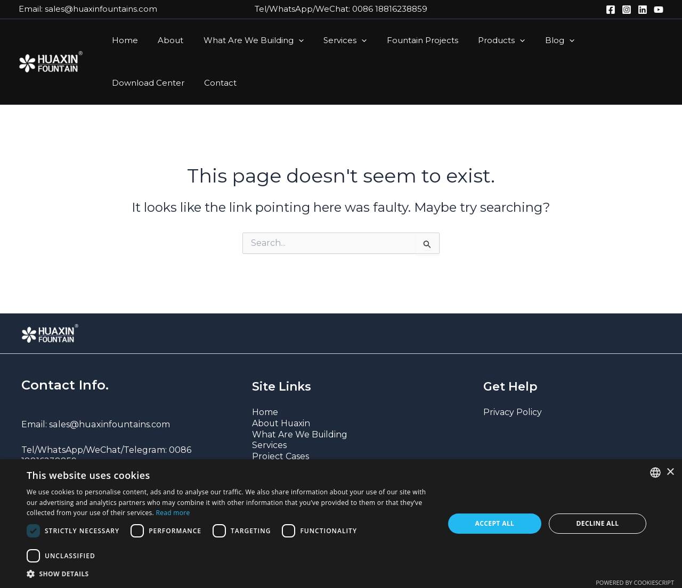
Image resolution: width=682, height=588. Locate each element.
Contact (126, 83)
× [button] (670, 472)
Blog (533, 40)
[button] (288, 40)
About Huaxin (282, 423)
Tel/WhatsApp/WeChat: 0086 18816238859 (341, 9)
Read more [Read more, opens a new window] (173, 512)
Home (123, 40)
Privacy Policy (512, 412)
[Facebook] (610, 9)
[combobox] (655, 472)
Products (479, 40)
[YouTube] (658, 9)
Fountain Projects (404, 40)
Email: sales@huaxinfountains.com (88, 9)
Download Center (600, 40)
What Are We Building (243, 40)
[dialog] (341, 523)
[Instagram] (626, 9)
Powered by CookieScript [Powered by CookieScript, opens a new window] (635, 582)
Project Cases (280, 456)
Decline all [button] (598, 523)
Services (331, 40)
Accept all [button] (495, 523)
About (164, 40)
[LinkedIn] (642, 9)
